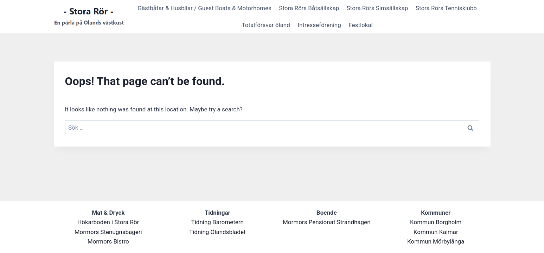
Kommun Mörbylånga (435, 241)
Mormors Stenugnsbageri (108, 231)
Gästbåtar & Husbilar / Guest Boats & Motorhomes (204, 8)
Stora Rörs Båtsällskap (309, 8)
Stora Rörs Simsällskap (377, 8)
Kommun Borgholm (435, 222)
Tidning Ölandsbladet (217, 231)
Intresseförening (319, 24)
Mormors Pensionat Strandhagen (327, 222)
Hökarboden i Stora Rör (108, 222)
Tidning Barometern (217, 222)
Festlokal (360, 24)
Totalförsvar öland (266, 24)
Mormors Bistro (108, 241)
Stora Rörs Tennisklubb (446, 8)
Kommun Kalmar (436, 231)
